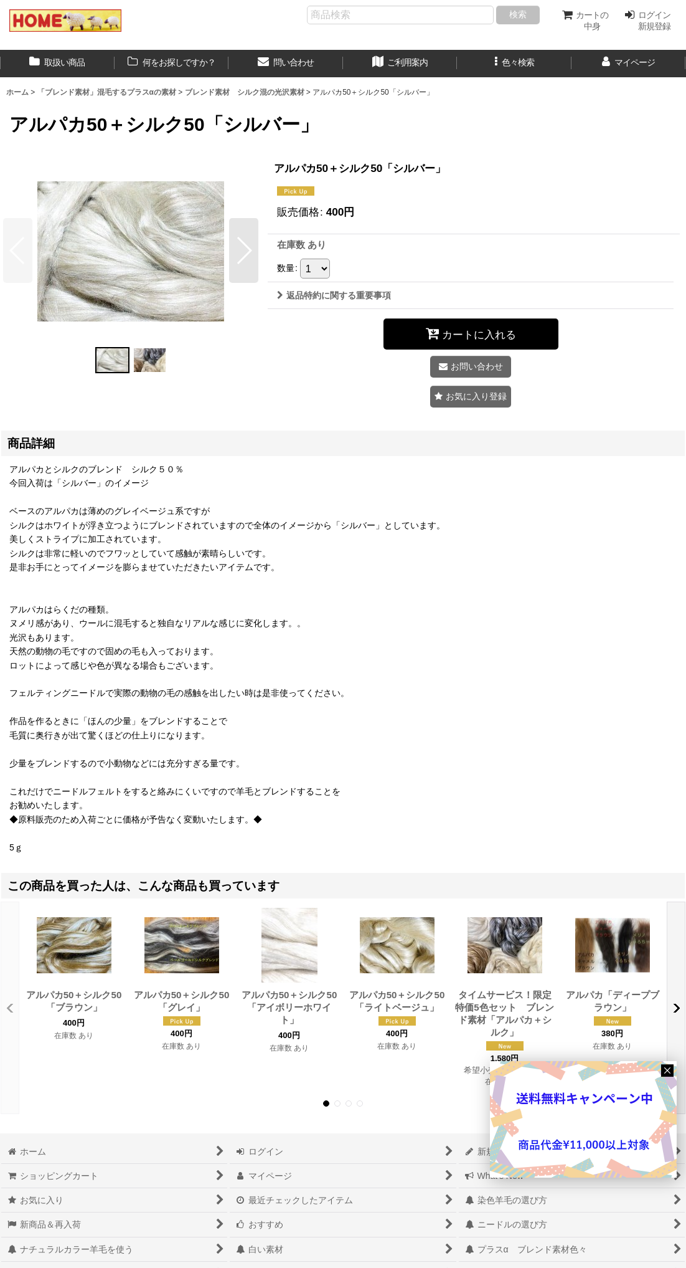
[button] (514, 63)
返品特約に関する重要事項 (334, 295)
